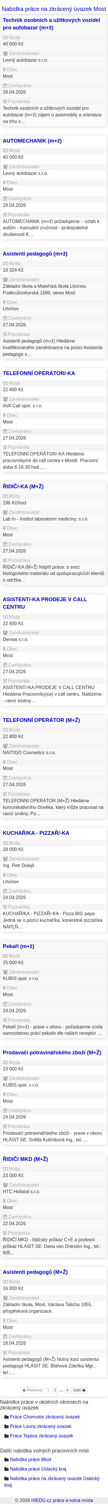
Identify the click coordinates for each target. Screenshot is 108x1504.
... (61, 1390)
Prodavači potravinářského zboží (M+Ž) (52, 1052)
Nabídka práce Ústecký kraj (38, 1469)
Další (79, 1390)
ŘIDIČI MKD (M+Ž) (25, 1159)
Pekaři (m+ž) (18, 946)
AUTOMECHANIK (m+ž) (32, 141)
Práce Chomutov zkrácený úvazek (45, 1416)
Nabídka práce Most (30, 1459)
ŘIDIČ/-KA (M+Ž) (23, 486)
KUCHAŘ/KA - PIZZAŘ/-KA (36, 833)
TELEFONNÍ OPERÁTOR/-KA (39, 373)
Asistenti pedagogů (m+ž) (35, 254)
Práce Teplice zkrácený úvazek (41, 1435)
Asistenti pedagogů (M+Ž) (35, 1272)
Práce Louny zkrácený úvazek (40, 1426)
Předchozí (32, 1390)
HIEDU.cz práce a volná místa (62, 1500)
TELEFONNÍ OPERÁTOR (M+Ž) (41, 720)
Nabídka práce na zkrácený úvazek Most (54, 9)
